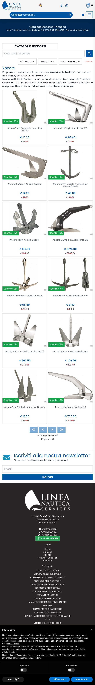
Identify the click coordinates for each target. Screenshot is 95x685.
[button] (91, 630)
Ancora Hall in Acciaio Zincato (25, 240)
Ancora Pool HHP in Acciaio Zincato (70, 351)
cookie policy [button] (13, 643)
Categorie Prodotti (30, 46)
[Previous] (43, 430)
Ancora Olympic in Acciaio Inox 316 (70, 240)
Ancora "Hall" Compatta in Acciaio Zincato (24, 129)
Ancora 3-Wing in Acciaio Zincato (24, 184)
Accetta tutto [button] (82, 679)
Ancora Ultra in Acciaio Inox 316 (70, 407)
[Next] (52, 430)
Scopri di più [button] (13, 679)
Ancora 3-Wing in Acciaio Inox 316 (70, 128)
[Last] (61, 430)
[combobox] (38, 15)
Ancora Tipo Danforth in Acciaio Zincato (24, 407)
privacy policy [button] (29, 638)
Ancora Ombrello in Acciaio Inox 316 (24, 296)
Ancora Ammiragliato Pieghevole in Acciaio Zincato (70, 185)
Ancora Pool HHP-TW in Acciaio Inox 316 (24, 351)
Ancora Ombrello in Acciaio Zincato (70, 296)
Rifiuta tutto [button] (59, 679)
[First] (34, 430)
